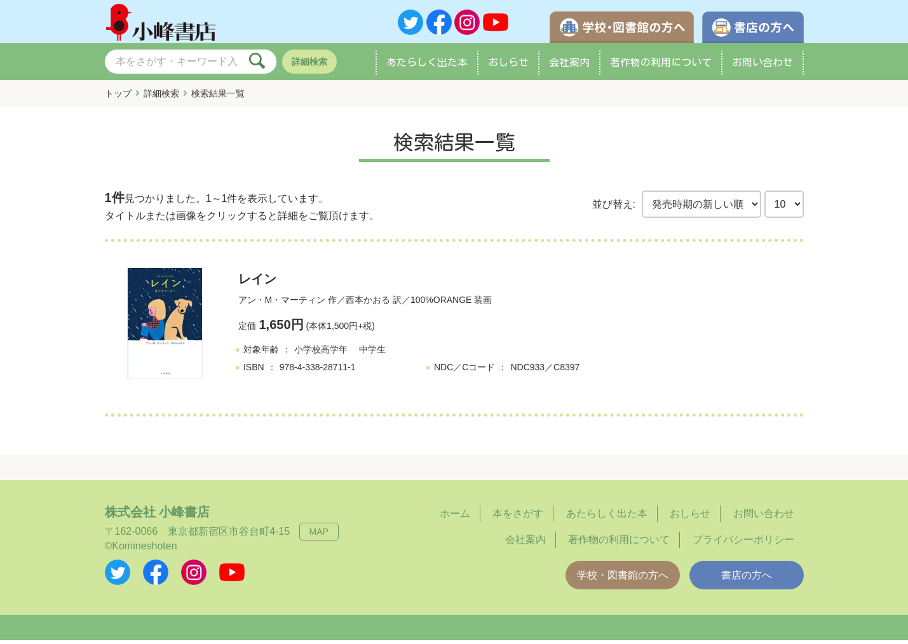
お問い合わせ (762, 66)
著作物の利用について (661, 66)
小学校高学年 (321, 353)
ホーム (455, 518)
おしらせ (508, 66)
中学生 (372, 353)
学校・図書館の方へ (622, 579)
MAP (319, 536)
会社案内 (569, 66)
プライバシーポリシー (743, 543)
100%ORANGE (440, 304)
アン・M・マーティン (282, 304)
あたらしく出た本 (427, 66)
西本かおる (368, 304)
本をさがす (517, 518)
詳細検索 (309, 65)
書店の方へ (746, 579)
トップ (118, 97)
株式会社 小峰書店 (157, 516)
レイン (257, 283)
